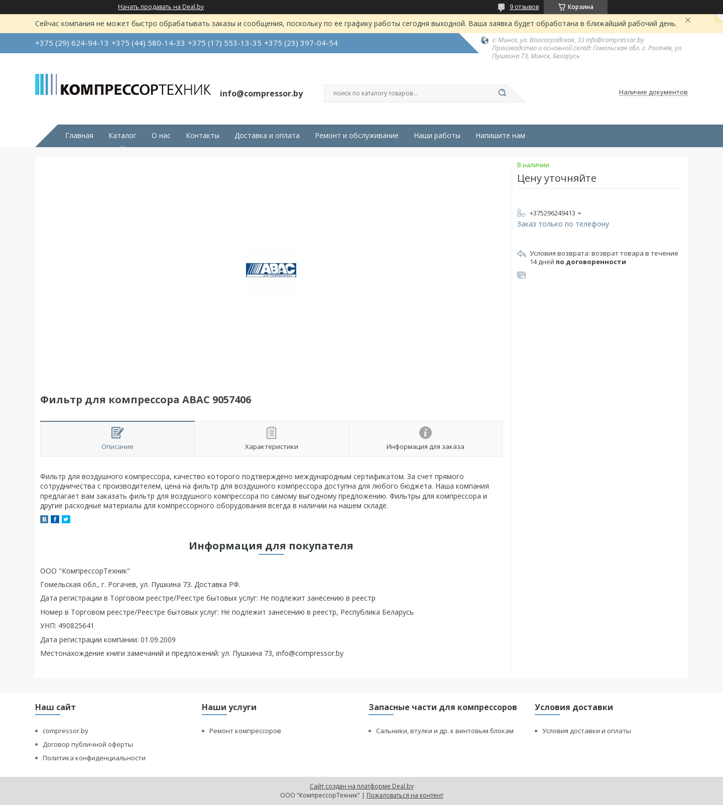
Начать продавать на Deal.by (161, 7)
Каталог (122, 135)
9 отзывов (524, 7)
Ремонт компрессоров (245, 730)
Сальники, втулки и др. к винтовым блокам (445, 730)
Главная (79, 135)
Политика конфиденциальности (94, 757)
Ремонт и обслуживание (357, 135)
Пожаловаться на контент (405, 795)
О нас (161, 135)
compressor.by (65, 730)
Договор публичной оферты (88, 744)
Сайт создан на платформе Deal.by (362, 786)
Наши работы (437, 135)
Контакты (202, 135)
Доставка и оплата (267, 135)
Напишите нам (500, 135)
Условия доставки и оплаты (586, 730)
